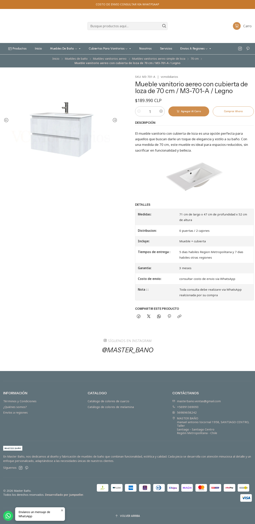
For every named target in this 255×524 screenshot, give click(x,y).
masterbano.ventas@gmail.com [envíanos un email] (196, 401)
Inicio (55, 58)
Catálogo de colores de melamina (111, 407)
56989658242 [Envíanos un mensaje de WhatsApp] (184, 412)
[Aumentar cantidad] (161, 111)
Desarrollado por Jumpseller (64, 495)
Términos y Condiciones (19, 401)
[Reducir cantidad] (138, 111)
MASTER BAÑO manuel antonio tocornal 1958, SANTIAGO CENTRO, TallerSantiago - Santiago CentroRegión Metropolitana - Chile (210, 425)
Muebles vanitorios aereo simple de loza (158, 58)
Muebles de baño (76, 58)
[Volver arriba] (127, 516)
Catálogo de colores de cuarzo (108, 401)
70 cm (195, 58)
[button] (17, 49)
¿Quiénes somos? (15, 407)
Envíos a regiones (15, 412)
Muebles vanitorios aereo (110, 58)
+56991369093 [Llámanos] (185, 407)
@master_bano (127, 352)
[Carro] (242, 26)
